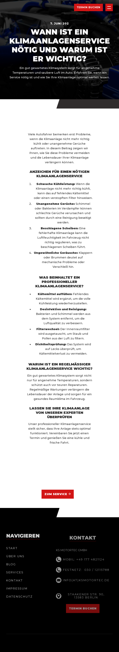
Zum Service (57, 494)
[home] (21, 7)
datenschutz (19, 602)
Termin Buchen (88, 7)
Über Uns (15, 562)
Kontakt (14, 586)
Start (12, 554)
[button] (109, 7)
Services (15, 578)
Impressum (16, 594)
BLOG (11, 570)
